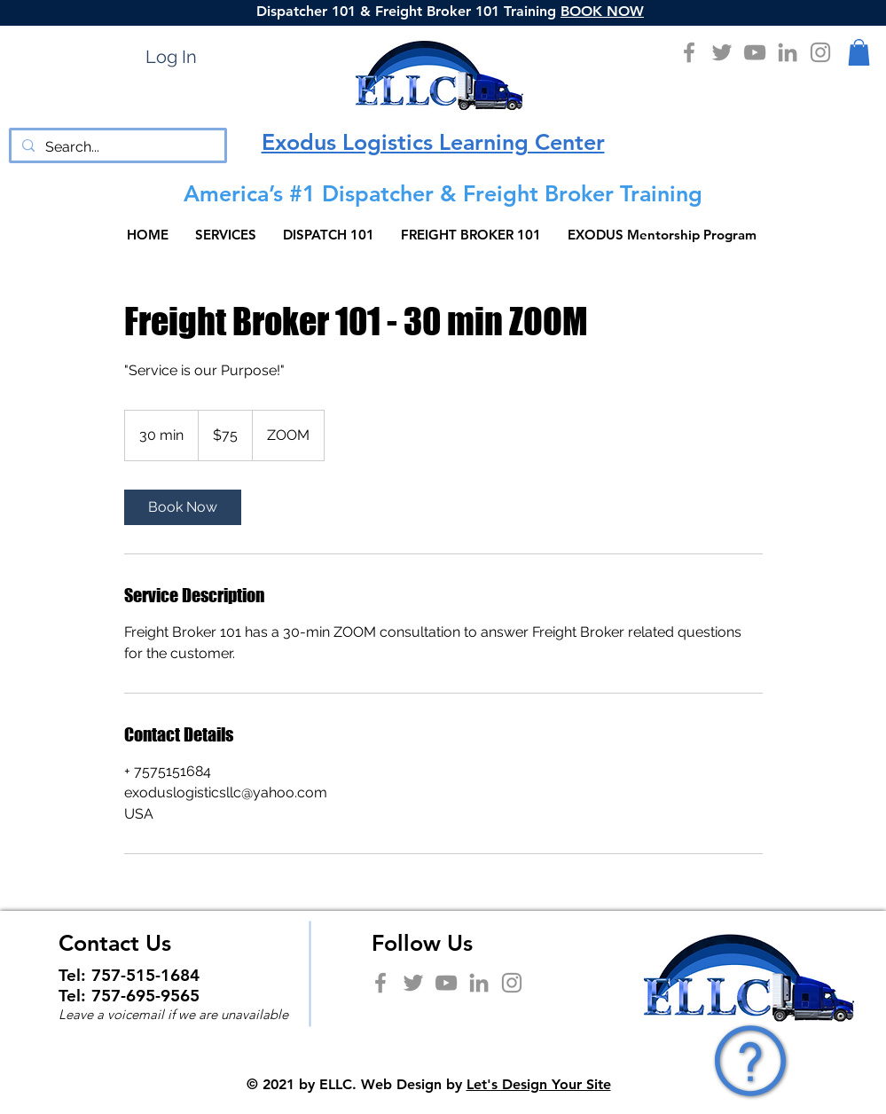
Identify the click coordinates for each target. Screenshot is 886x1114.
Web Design (401, 1084)
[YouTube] (754, 52)
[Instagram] (820, 52)
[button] (859, 52)
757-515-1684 (145, 975)
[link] (182, 507)
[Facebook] (689, 52)
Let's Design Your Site (539, 1084)
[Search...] (116, 147)
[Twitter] (722, 52)
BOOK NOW (602, 11)
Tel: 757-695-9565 (129, 995)
